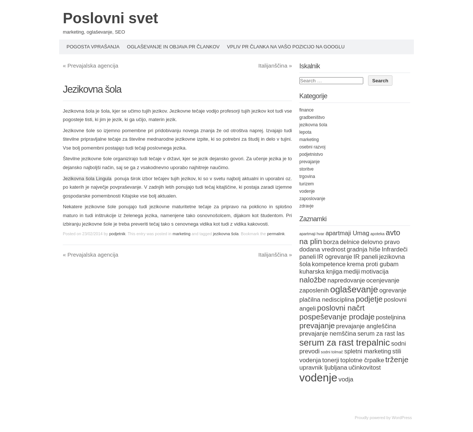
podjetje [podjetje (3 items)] (368, 299)
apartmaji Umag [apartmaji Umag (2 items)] (347, 233)
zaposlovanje (312, 198)
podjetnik (117, 234)
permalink (276, 234)
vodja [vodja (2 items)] (345, 379)
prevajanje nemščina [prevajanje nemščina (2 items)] (327, 333)
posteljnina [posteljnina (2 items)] (390, 317)
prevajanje (309, 161)
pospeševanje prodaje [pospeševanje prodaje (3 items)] (337, 316)
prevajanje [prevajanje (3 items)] (317, 325)
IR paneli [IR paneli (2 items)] (366, 256)
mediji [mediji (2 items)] (352, 271)
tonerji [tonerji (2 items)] (330, 360)
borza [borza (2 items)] (331, 242)
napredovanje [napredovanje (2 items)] (346, 280)
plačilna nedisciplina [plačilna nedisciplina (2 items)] (326, 299)
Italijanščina (275, 65)
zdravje (306, 206)
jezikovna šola (226, 234)
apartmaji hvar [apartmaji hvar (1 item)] (311, 234)
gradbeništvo (312, 117)
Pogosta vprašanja (93, 46)
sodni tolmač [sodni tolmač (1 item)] (332, 352)
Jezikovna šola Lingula (87, 178)
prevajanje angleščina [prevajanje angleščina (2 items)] (366, 326)
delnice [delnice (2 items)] (350, 242)
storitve (306, 169)
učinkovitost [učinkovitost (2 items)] (364, 367)
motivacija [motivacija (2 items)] (375, 271)
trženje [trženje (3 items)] (397, 359)
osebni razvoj (312, 147)
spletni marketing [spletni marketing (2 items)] (367, 351)
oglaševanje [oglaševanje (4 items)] (354, 289)
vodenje (307, 191)
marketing (181, 234)
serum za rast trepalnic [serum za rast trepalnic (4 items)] (344, 342)
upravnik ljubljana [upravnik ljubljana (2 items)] (323, 367)
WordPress (402, 417)
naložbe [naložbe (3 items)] (312, 279)
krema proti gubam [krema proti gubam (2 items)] (373, 264)
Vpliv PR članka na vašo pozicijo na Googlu (285, 46)
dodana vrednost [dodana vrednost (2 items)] (322, 249)
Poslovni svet (110, 18)
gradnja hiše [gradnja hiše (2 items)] (363, 249)
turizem (306, 183)
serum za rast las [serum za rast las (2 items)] (381, 333)
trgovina (307, 176)
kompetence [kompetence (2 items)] (329, 264)
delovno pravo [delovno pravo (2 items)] (380, 242)
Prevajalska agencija (90, 65)
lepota (305, 132)
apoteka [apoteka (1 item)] (378, 234)
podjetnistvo (311, 154)
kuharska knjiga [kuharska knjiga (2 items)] (321, 271)
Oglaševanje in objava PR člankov (173, 46)
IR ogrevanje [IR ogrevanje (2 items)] (334, 256)
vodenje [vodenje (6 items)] (318, 377)
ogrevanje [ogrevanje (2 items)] (392, 290)
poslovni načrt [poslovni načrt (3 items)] (341, 308)
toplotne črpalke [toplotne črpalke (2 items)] (362, 360)
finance (306, 110)
